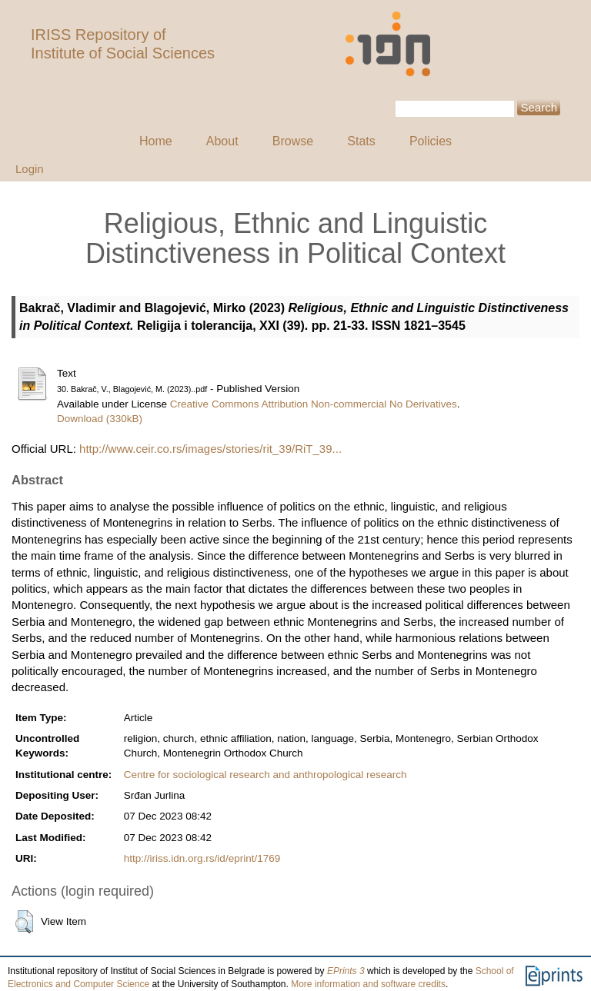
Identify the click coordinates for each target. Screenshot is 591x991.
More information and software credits (368, 984)
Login (29, 168)
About (222, 141)
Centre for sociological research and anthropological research (265, 774)
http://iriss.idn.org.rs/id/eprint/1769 (202, 858)
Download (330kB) (99, 418)
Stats (361, 141)
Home (155, 141)
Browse (292, 141)
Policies (430, 141)
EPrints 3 (346, 971)
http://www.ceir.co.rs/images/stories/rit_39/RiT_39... (210, 448)
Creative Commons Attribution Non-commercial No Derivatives (313, 404)
